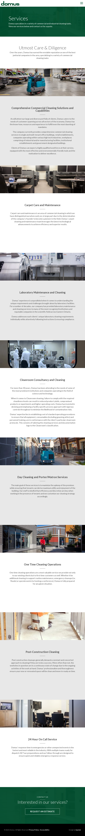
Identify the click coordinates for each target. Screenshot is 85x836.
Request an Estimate (42, 811)
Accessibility (44, 830)
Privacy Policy (34, 830)
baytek (78, 830)
